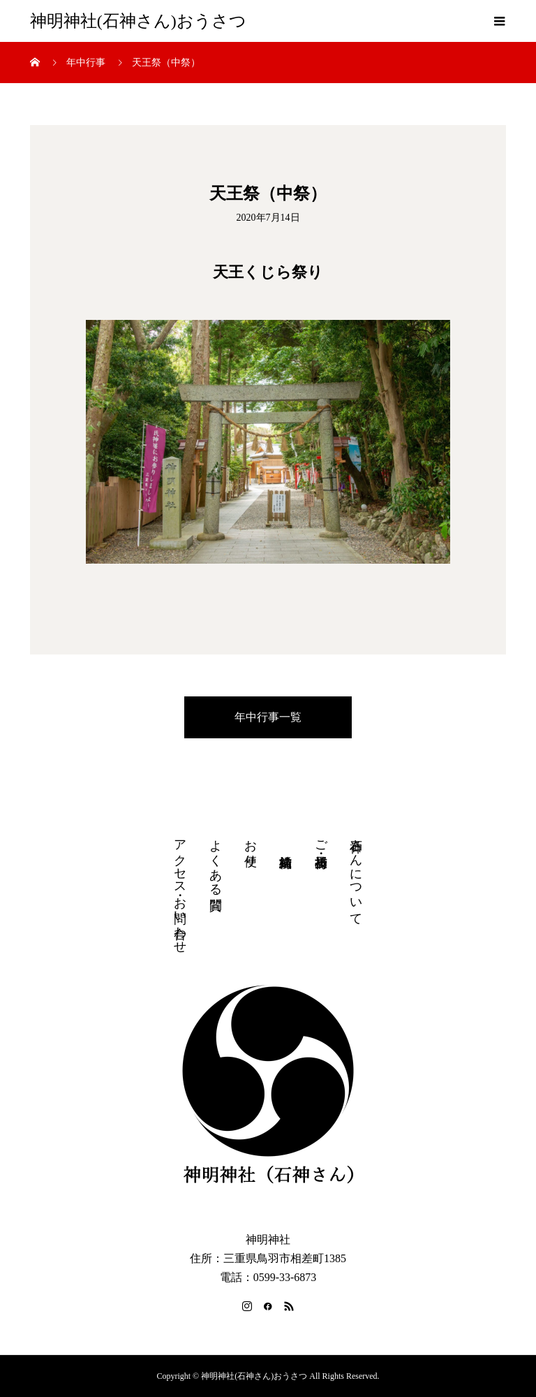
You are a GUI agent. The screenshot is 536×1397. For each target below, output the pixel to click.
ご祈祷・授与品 (321, 839)
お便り (251, 846)
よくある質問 (216, 860)
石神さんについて (356, 875)
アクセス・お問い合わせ (180, 889)
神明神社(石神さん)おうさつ (138, 21)
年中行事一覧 (268, 717)
